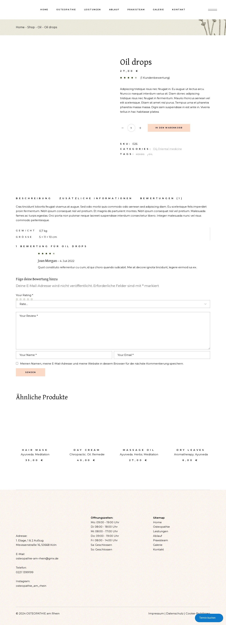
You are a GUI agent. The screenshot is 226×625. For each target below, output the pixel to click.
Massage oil (139, 449)
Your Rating (24, 295)
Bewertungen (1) (161, 198)
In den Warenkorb (169, 127)
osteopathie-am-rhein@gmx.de (37, 558)
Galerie (157, 545)
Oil (155, 149)
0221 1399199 (24, 572)
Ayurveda (27, 454)
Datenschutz (174, 613)
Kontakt (158, 549)
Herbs (140, 154)
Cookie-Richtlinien (198, 613)
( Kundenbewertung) (155, 77)
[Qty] (131, 128)
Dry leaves (191, 449)
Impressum (156, 613)
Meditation (42, 454)
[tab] (34, 198)
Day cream (87, 449)
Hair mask (35, 449)
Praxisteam (160, 540)
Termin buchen (209, 618)
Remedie (98, 454)
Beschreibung (34, 198)
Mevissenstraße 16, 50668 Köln (36, 545)
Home (157, 522)
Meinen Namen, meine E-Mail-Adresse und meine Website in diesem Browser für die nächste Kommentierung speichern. (101, 363)
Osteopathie (161, 526)
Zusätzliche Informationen (96, 198)
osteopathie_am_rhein (31, 585)
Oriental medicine (170, 149)
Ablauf (157, 536)
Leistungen (160, 531)
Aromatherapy (184, 454)
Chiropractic (78, 454)
